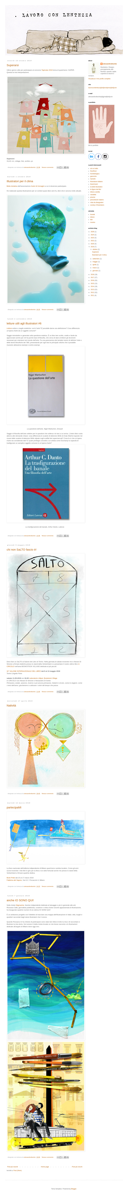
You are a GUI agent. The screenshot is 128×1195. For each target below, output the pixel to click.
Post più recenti (12, 1167)
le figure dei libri (95, 189)
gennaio (95, 271)
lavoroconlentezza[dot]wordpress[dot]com (102, 88)
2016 (93, 280)
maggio (95, 262)
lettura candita (95, 192)
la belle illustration (96, 187)
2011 (93, 295)
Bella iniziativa (12, 186)
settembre (96, 259)
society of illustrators (97, 205)
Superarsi (13, 65)
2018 (93, 274)
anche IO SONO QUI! (20, 900)
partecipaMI (14, 807)
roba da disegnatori (96, 202)
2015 (93, 283)
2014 (93, 286)
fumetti (92, 214)
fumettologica (94, 174)
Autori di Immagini (37, 186)
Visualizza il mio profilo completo (99, 79)
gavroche (93, 176)
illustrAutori (94, 184)
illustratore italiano (96, 181)
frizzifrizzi (93, 171)
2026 (93, 232)
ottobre (95, 249)
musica (92, 222)
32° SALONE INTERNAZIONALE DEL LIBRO (24, 671)
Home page (45, 1167)
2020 (93, 244)
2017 (93, 277)
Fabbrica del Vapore (14, 880)
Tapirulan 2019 (47, 70)
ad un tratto (94, 168)
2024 (93, 235)
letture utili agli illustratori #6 (24, 323)
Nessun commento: (48, 167)
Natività (11, 705)
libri (91, 220)
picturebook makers (97, 200)
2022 (93, 241)
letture (92, 217)
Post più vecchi (77, 1167)
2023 (93, 238)
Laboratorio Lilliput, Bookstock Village (43, 678)
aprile (95, 265)
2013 (93, 289)
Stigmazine (20, 905)
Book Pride (11, 878)
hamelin (93, 179)
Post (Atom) (17, 1170)
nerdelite (93, 195)
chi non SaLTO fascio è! (21, 549)
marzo (95, 268)
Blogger (73, 1189)
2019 (93, 247)
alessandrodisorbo (110, 64)
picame (92, 197)
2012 (93, 292)
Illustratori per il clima (20, 181)
